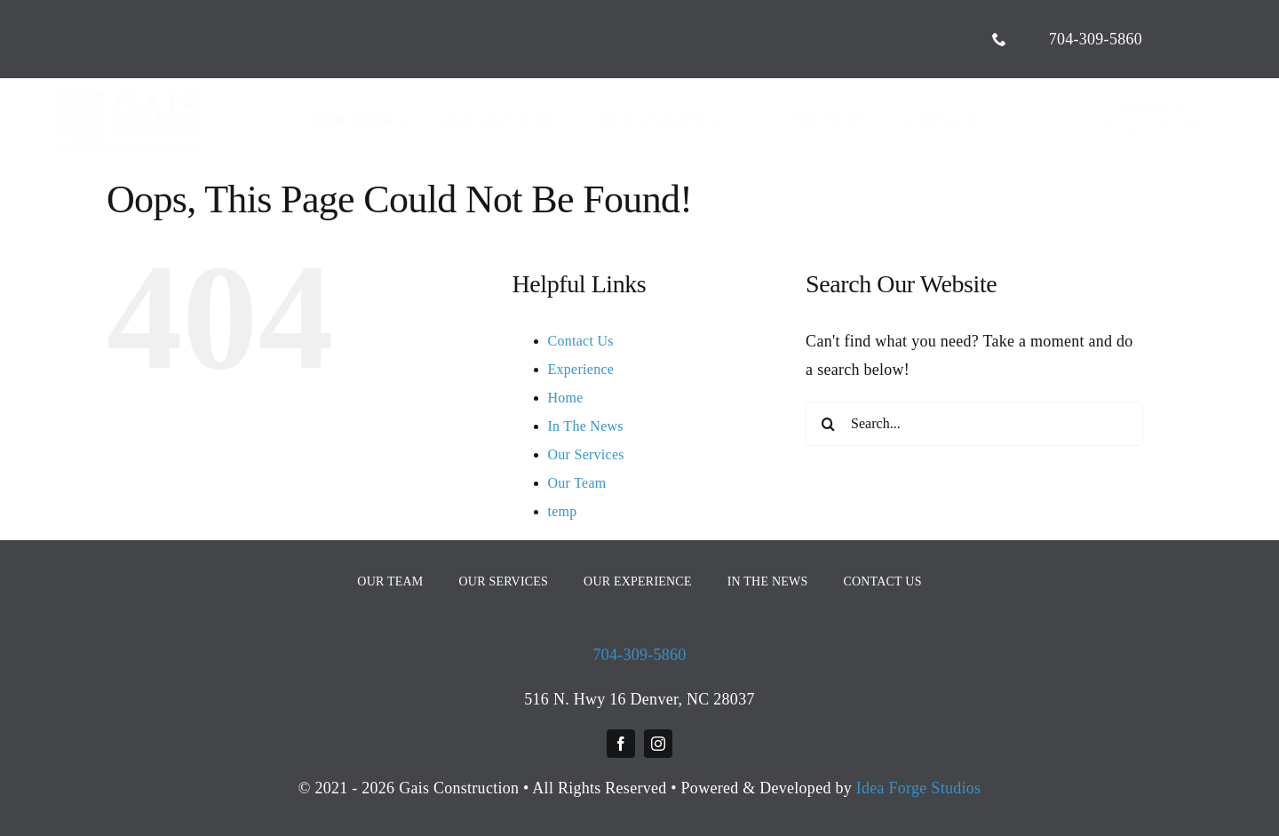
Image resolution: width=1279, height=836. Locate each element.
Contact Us (581, 340)
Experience (581, 369)
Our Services (586, 454)
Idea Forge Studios (918, 788)
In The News (586, 426)
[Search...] (974, 424)
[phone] (999, 39)
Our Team (577, 482)
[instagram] (658, 743)
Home (566, 397)
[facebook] (621, 743)
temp (562, 511)
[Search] (828, 424)
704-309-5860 (639, 655)
